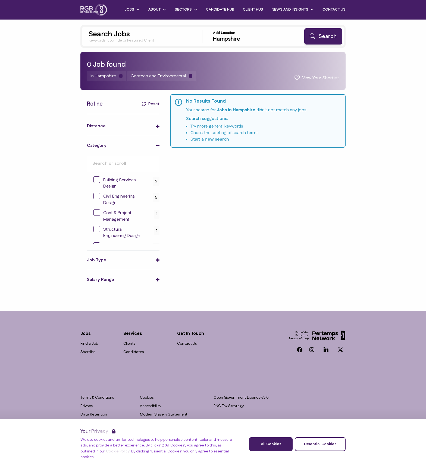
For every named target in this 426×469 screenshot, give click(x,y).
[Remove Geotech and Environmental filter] (161, 76)
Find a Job (89, 343)
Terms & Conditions (97, 397)
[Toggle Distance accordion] (123, 126)
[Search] (323, 36)
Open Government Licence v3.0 (241, 397)
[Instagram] (312, 350)
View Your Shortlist (320, 78)
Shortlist (87, 352)
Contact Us (187, 343)
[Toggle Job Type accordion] (123, 260)
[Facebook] (300, 350)
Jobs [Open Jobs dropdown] (132, 9)
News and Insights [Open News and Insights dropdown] (293, 9)
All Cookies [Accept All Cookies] (271, 444)
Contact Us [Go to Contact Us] (334, 9)
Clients (129, 343)
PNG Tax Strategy (229, 406)
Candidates (133, 352)
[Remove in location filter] (106, 76)
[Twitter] (340, 350)
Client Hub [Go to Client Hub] (253, 9)
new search (217, 139)
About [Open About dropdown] (157, 9)
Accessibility (150, 406)
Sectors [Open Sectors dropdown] (186, 9)
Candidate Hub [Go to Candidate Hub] (220, 9)
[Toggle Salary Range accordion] (123, 279)
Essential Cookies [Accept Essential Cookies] (320, 444)
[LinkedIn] (326, 350)
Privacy (86, 406)
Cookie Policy (118, 451)
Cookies (147, 397)
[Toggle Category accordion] (123, 145)
